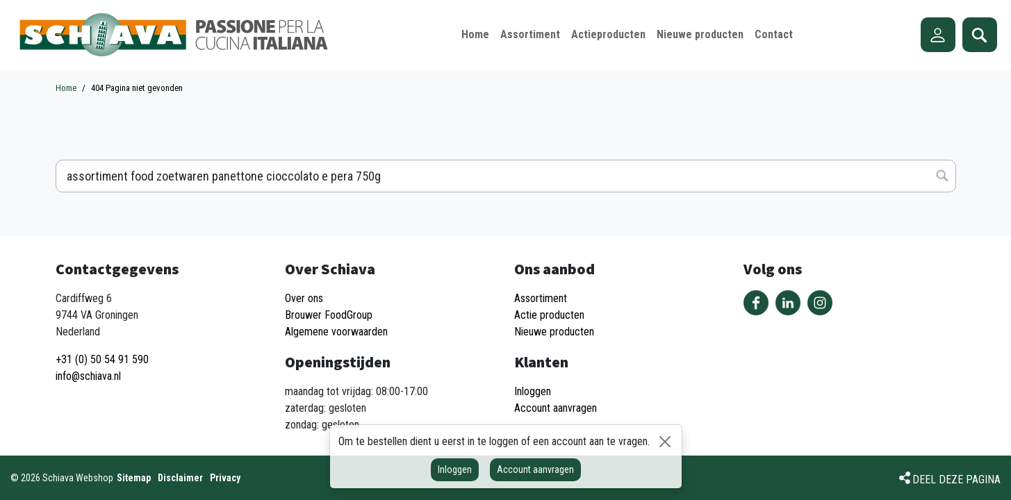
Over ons (304, 298)
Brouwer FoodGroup (328, 315)
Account (938, 34)
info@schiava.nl (88, 376)
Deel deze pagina (956, 479)
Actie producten (549, 315)
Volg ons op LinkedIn (787, 302)
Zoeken (979, 34)
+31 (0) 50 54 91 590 (102, 359)
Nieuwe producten (554, 331)
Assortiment (540, 298)
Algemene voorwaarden (336, 331)
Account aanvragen (535, 469)
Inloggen (455, 469)
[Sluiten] (665, 441)
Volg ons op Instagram (819, 302)
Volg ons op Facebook (755, 302)
